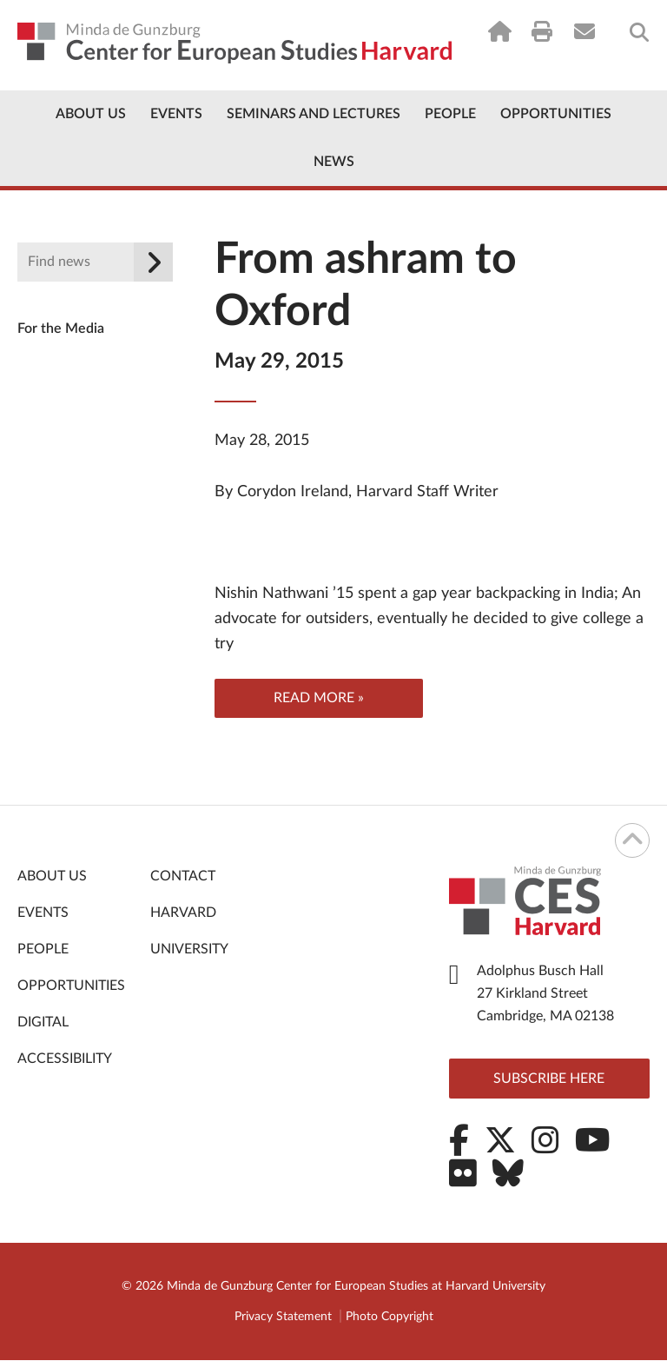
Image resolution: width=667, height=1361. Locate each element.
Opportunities (555, 114)
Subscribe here (548, 1079)
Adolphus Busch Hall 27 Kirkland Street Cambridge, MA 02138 (545, 994)
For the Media (60, 328)
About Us (91, 114)
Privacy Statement (283, 1317)
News (334, 162)
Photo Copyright (389, 1317)
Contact (182, 877)
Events (176, 114)
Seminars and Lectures (313, 114)
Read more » (319, 699)
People (450, 114)
